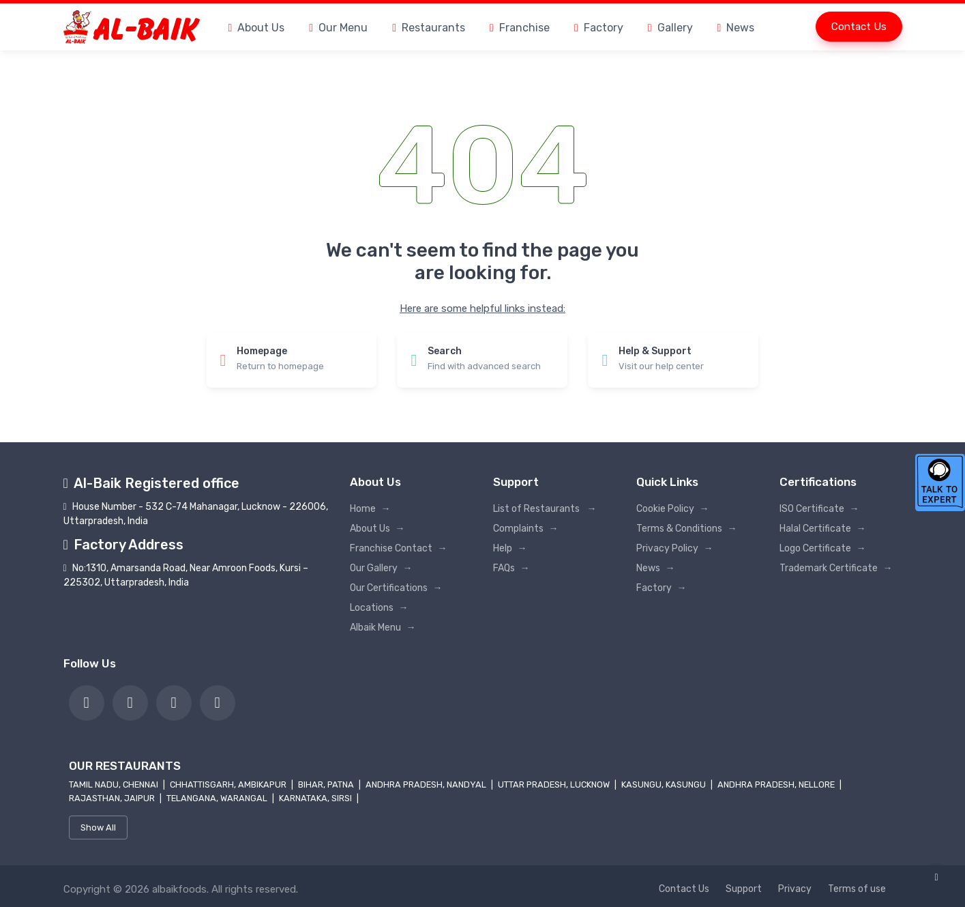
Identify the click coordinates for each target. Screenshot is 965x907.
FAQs (511, 568)
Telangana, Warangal (217, 798)
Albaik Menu (383, 627)
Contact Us (859, 26)
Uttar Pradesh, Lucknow (555, 784)
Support (744, 889)
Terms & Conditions (686, 528)
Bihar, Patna (327, 784)
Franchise (520, 27)
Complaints (526, 528)
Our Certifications (396, 588)
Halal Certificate (823, 528)
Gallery (670, 27)
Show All (98, 827)
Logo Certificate (823, 548)
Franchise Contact (398, 548)
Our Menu (338, 27)
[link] (86, 703)
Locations (379, 608)
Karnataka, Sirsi (316, 798)
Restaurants (428, 27)
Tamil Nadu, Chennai (114, 784)
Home (370, 509)
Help (510, 548)
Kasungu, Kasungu (664, 784)
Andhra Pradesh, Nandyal (427, 784)
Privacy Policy (674, 548)
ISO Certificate (819, 509)
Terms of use (857, 889)
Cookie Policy (672, 509)
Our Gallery (381, 568)
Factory (598, 27)
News (736, 27)
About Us (256, 27)
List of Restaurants (545, 509)
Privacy (795, 889)
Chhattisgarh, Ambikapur (229, 784)
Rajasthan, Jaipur (113, 798)
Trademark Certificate (836, 568)
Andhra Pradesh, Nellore (777, 784)
